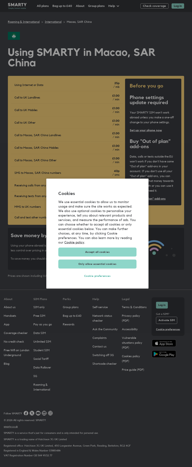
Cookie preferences (97, 276)
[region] (97, 233)
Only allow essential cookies (97, 264)
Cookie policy (74, 242)
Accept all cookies (97, 252)
